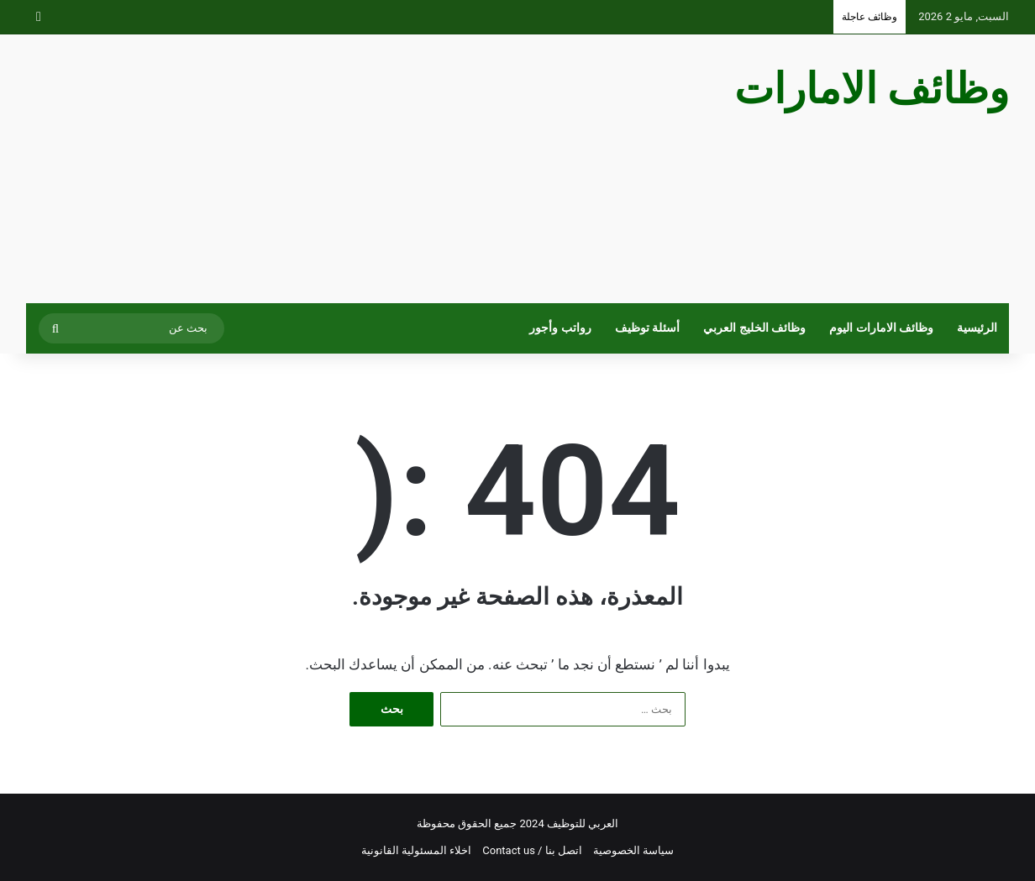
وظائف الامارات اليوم (881, 328)
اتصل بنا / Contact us (532, 850)
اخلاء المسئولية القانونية (416, 850)
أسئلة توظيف (647, 328)
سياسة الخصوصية (633, 850)
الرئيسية (977, 328)
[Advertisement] (349, 168)
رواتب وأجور (560, 328)
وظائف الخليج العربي (754, 328)
